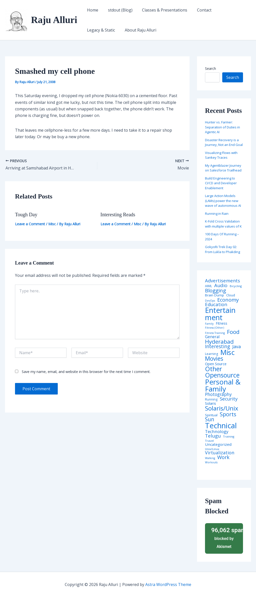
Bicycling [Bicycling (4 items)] (236, 286)
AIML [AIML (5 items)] (208, 286)
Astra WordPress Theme (168, 584)
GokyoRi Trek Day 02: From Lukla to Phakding (222, 249)
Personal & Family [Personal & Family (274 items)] (222, 385)
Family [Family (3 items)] (209, 323)
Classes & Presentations (160, 10)
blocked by (225, 537)
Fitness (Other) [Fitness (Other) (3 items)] (214, 327)
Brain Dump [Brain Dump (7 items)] (214, 295)
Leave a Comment (30, 224)
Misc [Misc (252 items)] (227, 352)
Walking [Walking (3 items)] (210, 458)
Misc (52, 224)
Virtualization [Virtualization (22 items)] (219, 453)
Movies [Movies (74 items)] (214, 359)
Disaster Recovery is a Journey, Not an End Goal (224, 142)
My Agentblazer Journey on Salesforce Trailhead (223, 168)
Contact (198, 10)
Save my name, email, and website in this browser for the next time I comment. (86, 371)
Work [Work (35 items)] (223, 457)
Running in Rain (216, 213)
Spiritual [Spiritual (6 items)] (211, 415)
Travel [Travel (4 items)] (209, 440)
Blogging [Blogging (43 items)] (215, 290)
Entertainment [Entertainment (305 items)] (220, 314)
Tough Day (26, 214)
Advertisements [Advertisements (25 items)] (222, 280)
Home (92, 10)
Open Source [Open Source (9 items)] (215, 364)
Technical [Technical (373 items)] (221, 425)
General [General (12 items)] (212, 337)
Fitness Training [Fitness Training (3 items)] (215, 333)
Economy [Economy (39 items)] (228, 299)
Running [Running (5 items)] (211, 399)
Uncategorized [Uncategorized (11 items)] (218, 444)
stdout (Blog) (118, 10)
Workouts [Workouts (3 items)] (211, 462)
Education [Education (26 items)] (216, 304)
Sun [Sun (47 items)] (209, 419)
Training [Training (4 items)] (228, 436)
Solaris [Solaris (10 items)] (210, 403)
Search (210, 68)
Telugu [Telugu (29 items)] (213, 436)
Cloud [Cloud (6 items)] (230, 295)
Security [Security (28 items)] (229, 398)
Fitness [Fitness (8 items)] (221, 323)
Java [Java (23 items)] (236, 346)
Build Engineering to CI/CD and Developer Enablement (221, 183)
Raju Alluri (54, 20)
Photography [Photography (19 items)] (218, 394)
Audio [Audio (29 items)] (221, 285)
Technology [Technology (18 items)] (216, 431)
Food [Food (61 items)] (233, 332)
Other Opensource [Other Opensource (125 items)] (222, 372)
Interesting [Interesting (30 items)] (217, 346)
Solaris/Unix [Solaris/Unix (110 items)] (221, 408)
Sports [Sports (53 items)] (228, 414)
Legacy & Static (228, 10)
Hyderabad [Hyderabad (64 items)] (219, 341)
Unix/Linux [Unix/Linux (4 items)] (212, 449)
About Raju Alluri (102, 30)
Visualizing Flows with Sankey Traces (221, 155)
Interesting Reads (117, 214)
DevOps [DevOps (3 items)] (210, 300)
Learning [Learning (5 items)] (211, 353)
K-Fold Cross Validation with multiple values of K (223, 224)
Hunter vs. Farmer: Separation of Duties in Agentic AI (222, 127)
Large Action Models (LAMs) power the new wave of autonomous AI (223, 200)
